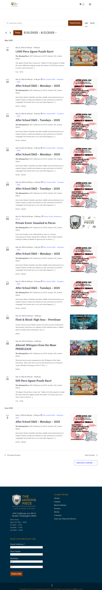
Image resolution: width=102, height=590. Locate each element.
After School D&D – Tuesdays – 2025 (38, 120)
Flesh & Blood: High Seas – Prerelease (38, 319)
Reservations (60, 505)
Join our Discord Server (65, 518)
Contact (57, 515)
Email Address (17, 544)
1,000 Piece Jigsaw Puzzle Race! (34, 51)
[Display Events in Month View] (92, 23)
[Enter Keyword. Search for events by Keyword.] (36, 23)
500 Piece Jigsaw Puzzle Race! (33, 380)
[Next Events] (10, 32)
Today (17, 33)
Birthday (14, 558)
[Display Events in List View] (86, 23)
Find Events (75, 23)
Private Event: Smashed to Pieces (35, 223)
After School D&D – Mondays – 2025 (38, 85)
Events (57, 508)
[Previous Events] (6, 32)
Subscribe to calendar (84, 463)
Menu (56, 512)
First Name (15, 551)
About (57, 498)
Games (57, 501)
